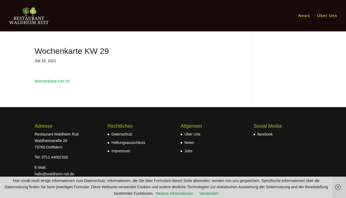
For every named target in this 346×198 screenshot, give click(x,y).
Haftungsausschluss (128, 142)
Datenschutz (121, 134)
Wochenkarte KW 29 (52, 81)
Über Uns (327, 16)
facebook (265, 134)
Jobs (188, 151)
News (304, 16)
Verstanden (208, 193)
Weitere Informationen (174, 193)
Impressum (120, 151)
